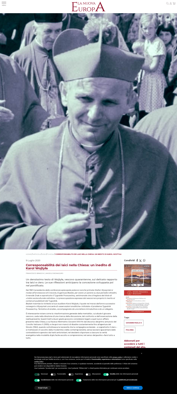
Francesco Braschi (35, 273)
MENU (4, 4)
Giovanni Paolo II (134, 323)
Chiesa (50, 254)
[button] (141, 353)
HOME (28, 254)
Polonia (130, 330)
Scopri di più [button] (43, 388)
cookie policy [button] (38, 361)
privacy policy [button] (117, 357)
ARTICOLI (36, 254)
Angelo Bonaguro (54, 273)
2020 (44, 254)
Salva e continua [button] (133, 388)
